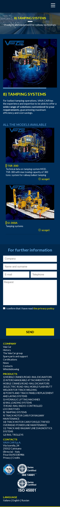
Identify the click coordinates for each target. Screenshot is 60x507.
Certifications (10, 359)
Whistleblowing (11, 369)
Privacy (7, 457)
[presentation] (27, 317)
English (16, 500)
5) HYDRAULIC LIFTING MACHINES (21, 399)
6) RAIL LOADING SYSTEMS (17, 402)
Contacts (8, 366)
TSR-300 (12, 165)
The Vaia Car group (13, 353)
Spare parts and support (15, 356)
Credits (16, 457)
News (6, 363)
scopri (43, 179)
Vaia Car (7, 347)
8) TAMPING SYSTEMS (15, 412)
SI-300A (12, 222)
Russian (25, 500)
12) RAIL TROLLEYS (13, 434)
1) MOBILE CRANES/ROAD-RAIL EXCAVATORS (27, 377)
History (7, 350)
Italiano (7, 500)
